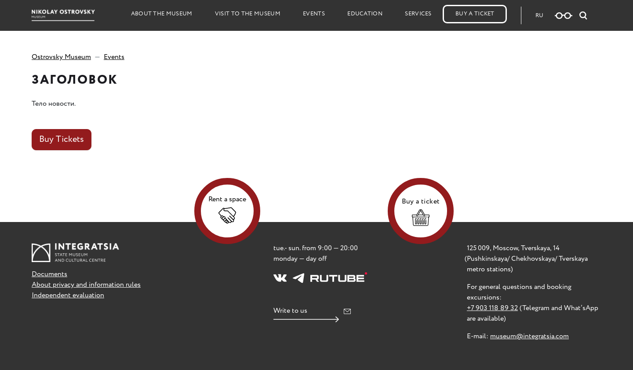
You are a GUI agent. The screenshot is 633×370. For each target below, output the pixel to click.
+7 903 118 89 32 (492, 308)
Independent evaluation (68, 295)
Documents (49, 274)
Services (418, 14)
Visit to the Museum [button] (247, 14)
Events (314, 14)
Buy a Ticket (475, 14)
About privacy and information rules (86, 285)
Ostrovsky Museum (61, 57)
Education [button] (364, 14)
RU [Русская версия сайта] (539, 15)
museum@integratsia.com (529, 336)
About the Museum (162, 14)
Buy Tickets (61, 139)
